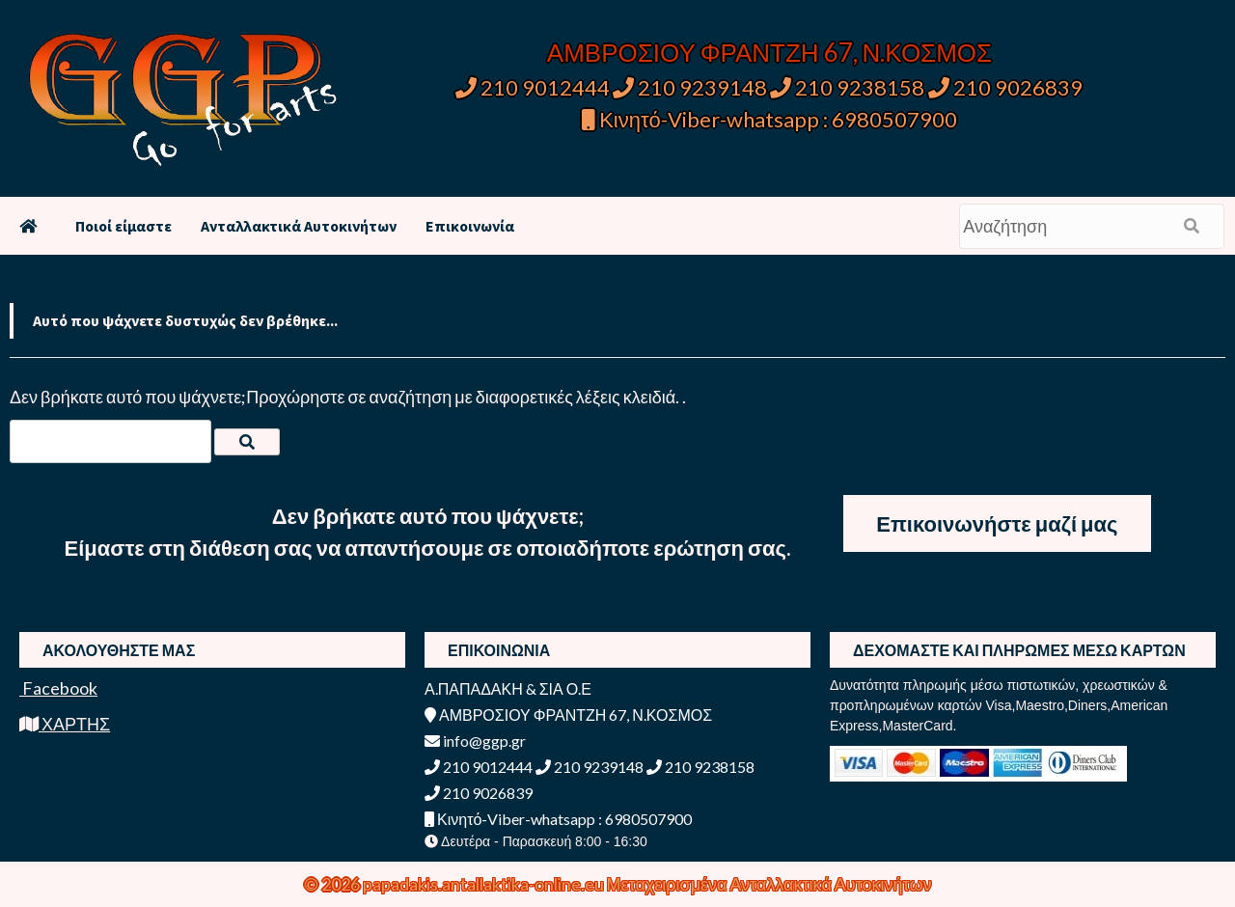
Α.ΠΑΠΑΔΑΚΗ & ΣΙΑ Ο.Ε (508, 688)
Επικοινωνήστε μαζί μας (996, 523)
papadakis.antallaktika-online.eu (485, 883)
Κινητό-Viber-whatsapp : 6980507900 (769, 119)
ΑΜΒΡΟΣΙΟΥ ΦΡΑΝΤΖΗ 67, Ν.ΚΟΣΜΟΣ (769, 52)
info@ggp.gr (475, 740)
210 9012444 (532, 87)
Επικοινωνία (469, 225)
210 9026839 (1005, 87)
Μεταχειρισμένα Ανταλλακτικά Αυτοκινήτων (769, 883)
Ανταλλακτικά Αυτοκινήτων (299, 225)
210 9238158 (849, 87)
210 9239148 (690, 87)
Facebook (58, 688)
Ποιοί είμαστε (123, 225)
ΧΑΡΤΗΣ (64, 723)
